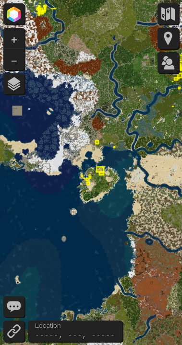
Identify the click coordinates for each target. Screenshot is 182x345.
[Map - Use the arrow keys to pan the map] (91, 172)
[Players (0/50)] (168, 62)
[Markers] (168, 38)
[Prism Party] (14, 14)
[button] (13, 38)
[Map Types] (168, 13)
